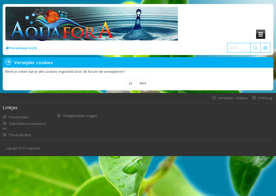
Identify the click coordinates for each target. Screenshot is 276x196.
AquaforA (34, 148)
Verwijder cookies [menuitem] (233, 97)
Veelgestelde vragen (80, 115)
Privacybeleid (20, 134)
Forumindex (18, 117)
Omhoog (265, 97)
